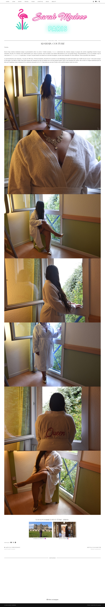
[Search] (99, 1)
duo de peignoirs (15, 55)
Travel (27, 1)
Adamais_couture (52, 43)
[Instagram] (93, 1)
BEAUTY (54, 1)
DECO (47, 1)
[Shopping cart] (96, 1)
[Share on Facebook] (11, 542)
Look (13, 1)
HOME (7, 1)
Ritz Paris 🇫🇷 (64, 538)
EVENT (20, 1)
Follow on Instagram (52, 599)
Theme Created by (94, 605)
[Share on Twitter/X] (13, 542)
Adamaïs (54, 51)
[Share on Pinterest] (15, 542)
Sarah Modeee (12, 605)
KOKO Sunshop (94, 548)
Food (33, 1)
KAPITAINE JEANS (12, 548)
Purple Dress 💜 (39, 538)
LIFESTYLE (40, 1)
